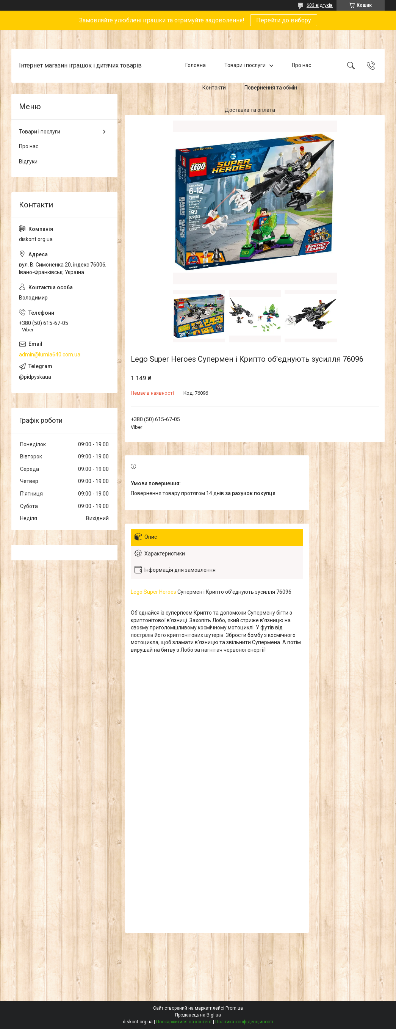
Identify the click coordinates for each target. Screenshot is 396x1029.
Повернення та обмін (270, 88)
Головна (195, 66)
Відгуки (28, 161)
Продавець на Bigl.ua (198, 1015)
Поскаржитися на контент (184, 1021)
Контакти (214, 88)
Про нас (301, 66)
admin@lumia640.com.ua (49, 354)
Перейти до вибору (283, 20)
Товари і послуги (245, 66)
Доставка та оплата (250, 110)
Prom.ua (234, 1008)
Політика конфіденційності (244, 1021)
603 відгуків (320, 5)
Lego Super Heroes (153, 592)
